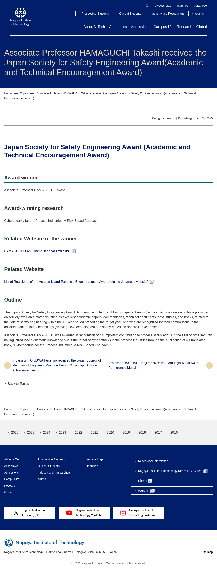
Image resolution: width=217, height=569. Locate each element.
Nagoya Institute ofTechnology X (29, 513)
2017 (158, 432)
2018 (142, 432)
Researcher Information (153, 461)
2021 (94, 432)
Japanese (200, 5)
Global (201, 27)
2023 (62, 432)
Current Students (130, 13)
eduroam (146, 491)
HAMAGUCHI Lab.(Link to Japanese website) (37, 251)
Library (145, 481)
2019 (126, 432)
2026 (14, 432)
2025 (30, 432)
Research (184, 27)
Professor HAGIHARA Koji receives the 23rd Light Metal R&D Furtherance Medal (153, 365)
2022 (78, 432)
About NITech (94, 27)
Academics (118, 27)
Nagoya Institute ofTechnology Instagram (138, 513)
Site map (207, 552)
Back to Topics (18, 383)
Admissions (140, 27)
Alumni (199, 13)
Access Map (163, 5)
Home (8, 93)
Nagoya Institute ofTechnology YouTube (84, 513)
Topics (24, 93)
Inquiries (182, 5)
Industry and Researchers (168, 13)
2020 (110, 432)
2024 (46, 432)
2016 (174, 432)
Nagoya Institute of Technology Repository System (173, 471)
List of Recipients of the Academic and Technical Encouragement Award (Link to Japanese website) (76, 281)
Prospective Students (95, 13)
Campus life (163, 27)
